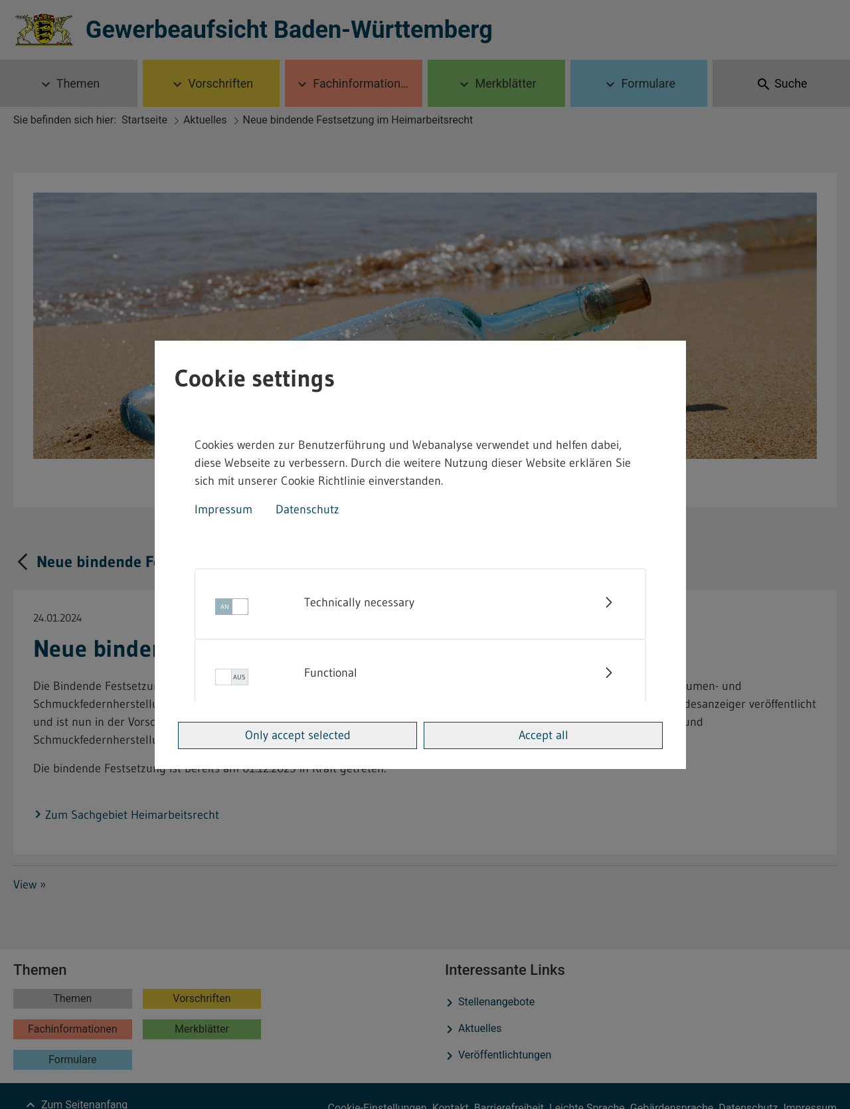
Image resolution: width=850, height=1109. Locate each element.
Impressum (223, 509)
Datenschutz (307, 509)
